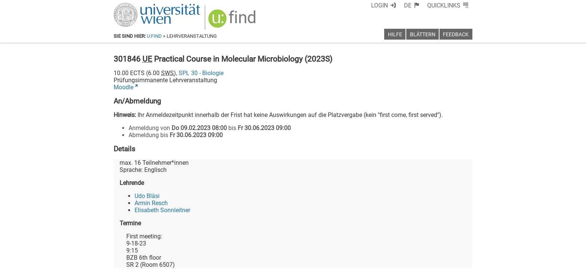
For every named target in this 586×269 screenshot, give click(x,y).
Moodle (123, 87)
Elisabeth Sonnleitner (162, 210)
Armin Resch (151, 203)
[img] (233, 21)
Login (379, 5)
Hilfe (395, 34)
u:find (154, 36)
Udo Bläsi (147, 196)
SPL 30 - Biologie (201, 73)
